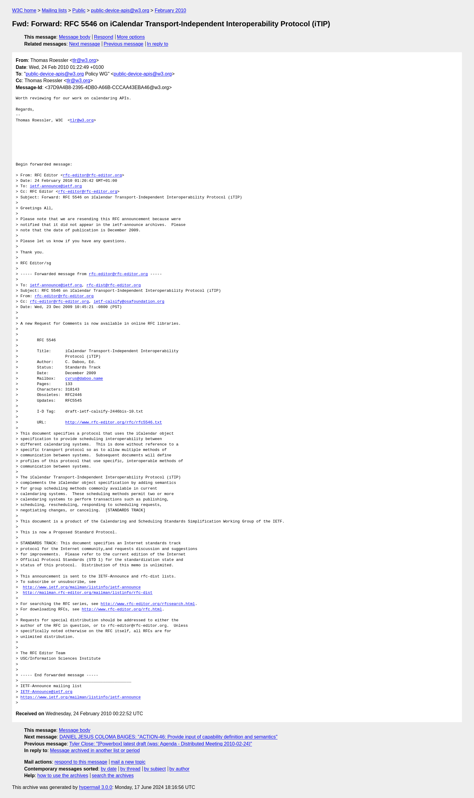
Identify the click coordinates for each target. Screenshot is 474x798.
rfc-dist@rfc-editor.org (113, 285)
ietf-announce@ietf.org (56, 186)
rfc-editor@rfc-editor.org (92, 175)
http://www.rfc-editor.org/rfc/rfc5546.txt (113, 422)
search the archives (113, 775)
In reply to (157, 44)
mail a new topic (128, 761)
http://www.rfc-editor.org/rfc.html (122, 609)
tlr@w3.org (84, 60)
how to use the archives (62, 775)
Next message (84, 44)
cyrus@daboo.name (84, 378)
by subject (155, 768)
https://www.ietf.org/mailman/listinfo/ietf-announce (81, 697)
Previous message (124, 44)
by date (108, 768)
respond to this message (80, 761)
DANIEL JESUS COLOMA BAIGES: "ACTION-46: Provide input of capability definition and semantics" (169, 736)
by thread (130, 768)
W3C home (24, 10)
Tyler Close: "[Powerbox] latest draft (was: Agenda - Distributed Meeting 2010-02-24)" (160, 743)
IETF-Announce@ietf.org (47, 692)
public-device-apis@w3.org (120, 10)
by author (179, 768)
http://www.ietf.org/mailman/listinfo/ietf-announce (82, 587)
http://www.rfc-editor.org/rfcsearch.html (148, 604)
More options (131, 37)
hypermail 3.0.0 (95, 787)
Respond (103, 37)
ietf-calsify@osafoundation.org (128, 301)
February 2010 (170, 10)
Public (79, 10)
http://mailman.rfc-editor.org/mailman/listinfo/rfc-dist (87, 593)
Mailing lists (54, 10)
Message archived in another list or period (95, 750)
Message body (74, 37)
